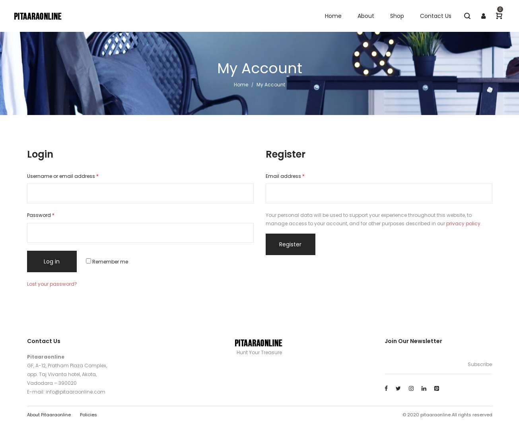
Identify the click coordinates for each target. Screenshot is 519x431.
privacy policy (463, 223)
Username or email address (63, 176)
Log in (52, 261)
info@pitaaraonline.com (75, 391)
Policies (88, 414)
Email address (285, 176)
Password (40, 215)
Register (290, 244)
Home (241, 84)
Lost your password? (52, 284)
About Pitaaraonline (49, 414)
